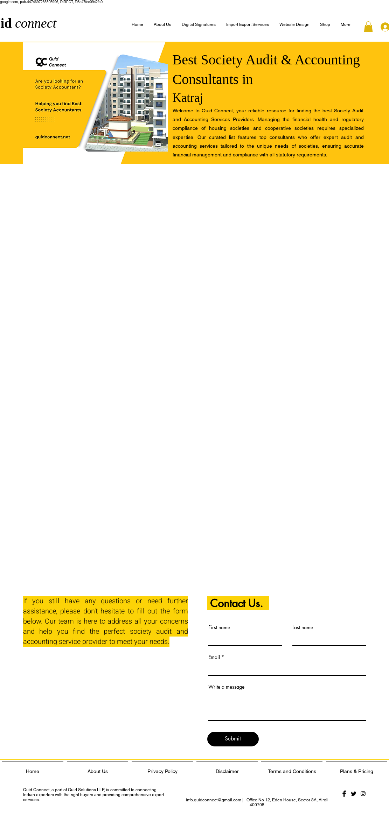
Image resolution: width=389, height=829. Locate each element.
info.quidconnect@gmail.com (213, 800)
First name (219, 627)
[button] (345, 24)
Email (214, 657)
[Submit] (233, 739)
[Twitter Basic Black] (353, 794)
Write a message (226, 686)
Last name (302, 627)
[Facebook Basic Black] (344, 794)
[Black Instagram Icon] (363, 794)
